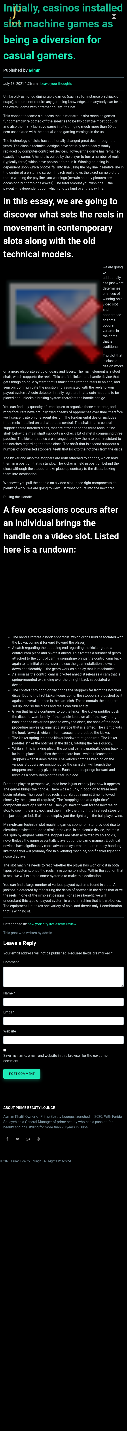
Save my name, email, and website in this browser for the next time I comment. (56, 1058)
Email (7, 1012)
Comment (11, 962)
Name (8, 993)
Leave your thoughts (56, 84)
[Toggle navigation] (114, 16)
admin (34, 70)
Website (9, 1031)
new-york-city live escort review (52, 924)
